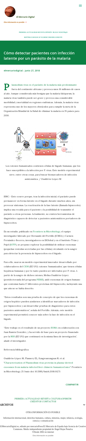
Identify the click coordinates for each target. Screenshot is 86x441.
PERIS (40, 279)
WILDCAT (37, 37)
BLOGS (55, 32)
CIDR (26, 266)
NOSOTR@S (63, 32)
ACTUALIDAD (32, 32)
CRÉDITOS (35, 401)
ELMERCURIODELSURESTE (51, 37)
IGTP (13, 244)
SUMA (54, 327)
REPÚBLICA (28, 37)
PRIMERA (22, 32)
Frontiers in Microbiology (46, 231)
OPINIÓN (48, 32)
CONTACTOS (48, 401)
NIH (13, 336)
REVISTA (41, 32)
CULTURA (56, 398)
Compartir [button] (72, 384)
